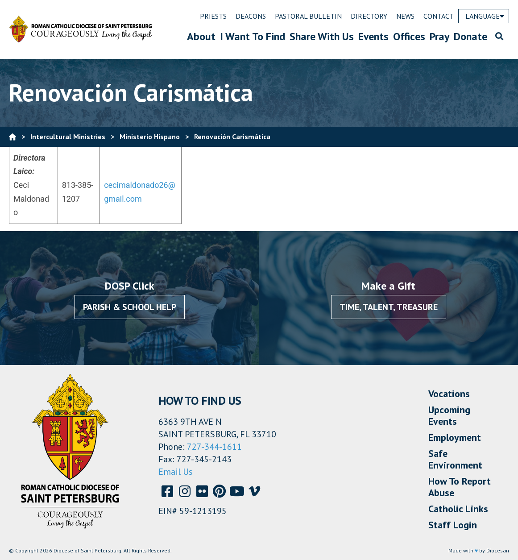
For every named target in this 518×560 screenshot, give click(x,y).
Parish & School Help (129, 307)
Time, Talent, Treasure (389, 307)
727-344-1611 (214, 446)
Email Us (175, 471)
